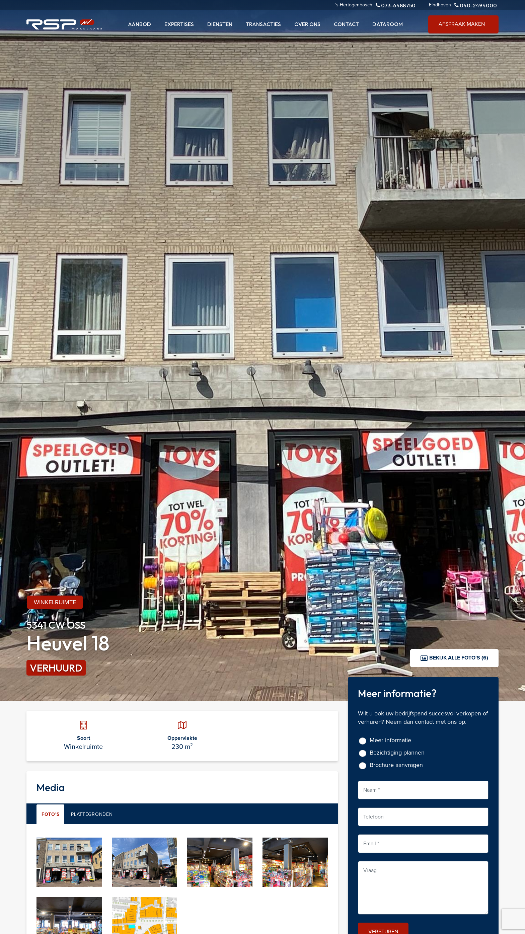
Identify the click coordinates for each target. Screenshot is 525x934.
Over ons (307, 24)
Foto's (50, 814)
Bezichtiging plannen (397, 753)
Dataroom (387, 24)
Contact (346, 24)
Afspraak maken (462, 24)
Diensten (219, 24)
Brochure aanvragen (396, 765)
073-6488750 (396, 5)
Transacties (263, 24)
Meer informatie (390, 740)
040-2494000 (475, 5)
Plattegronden (91, 814)
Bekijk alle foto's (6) (454, 657)
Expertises (179, 24)
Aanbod (139, 24)
